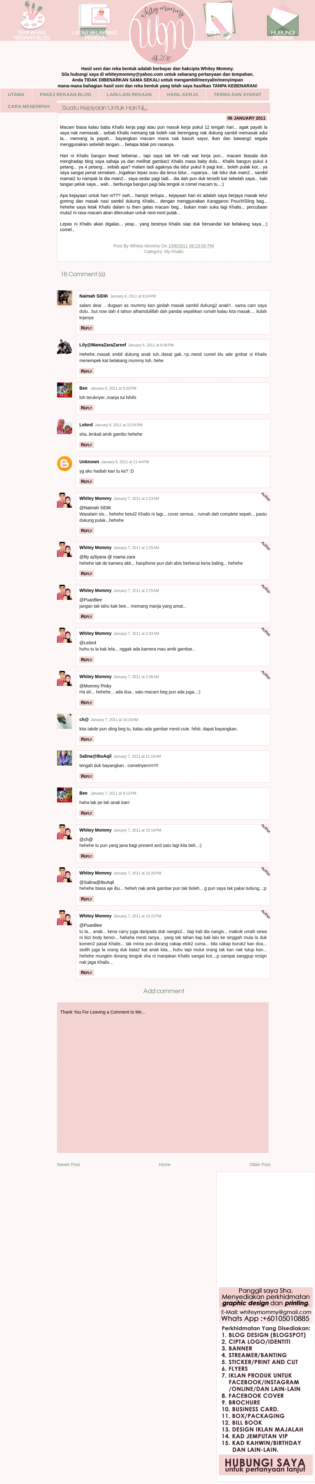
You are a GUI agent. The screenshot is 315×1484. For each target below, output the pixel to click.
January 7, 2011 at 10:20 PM (137, 873)
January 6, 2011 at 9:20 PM (113, 388)
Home (165, 1164)
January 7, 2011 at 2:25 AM (136, 548)
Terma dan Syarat (238, 94)
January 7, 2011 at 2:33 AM (136, 633)
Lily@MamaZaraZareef (102, 344)
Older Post (259, 1164)
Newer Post (68, 1164)
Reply (86, 327)
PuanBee (93, 599)
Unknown (89, 461)
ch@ (84, 719)
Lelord (86, 424)
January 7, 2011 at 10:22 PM (137, 916)
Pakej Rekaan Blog (66, 94)
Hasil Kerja (182, 94)
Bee (84, 388)
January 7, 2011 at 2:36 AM (136, 677)
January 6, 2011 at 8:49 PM (151, 345)
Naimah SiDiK (93, 295)
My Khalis (173, 251)
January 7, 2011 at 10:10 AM (114, 720)
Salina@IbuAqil (95, 756)
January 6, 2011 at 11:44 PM (125, 462)
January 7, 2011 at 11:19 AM (137, 756)
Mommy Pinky (98, 685)
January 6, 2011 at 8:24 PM (133, 296)
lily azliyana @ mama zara (109, 556)
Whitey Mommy (95, 498)
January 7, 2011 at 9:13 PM (113, 793)
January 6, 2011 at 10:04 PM (118, 425)
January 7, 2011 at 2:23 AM (136, 498)
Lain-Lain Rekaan (129, 94)
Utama (16, 94)
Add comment (163, 991)
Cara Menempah (29, 106)
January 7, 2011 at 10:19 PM (137, 830)
